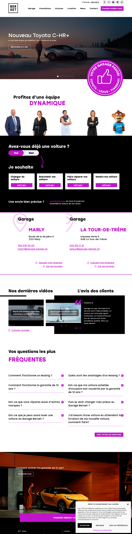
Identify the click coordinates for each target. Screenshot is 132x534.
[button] (128, 504)
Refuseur (100, 525)
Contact (94, 8)
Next (66, 334)
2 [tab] (60, 76)
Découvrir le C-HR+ (19, 47)
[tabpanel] (66, 48)
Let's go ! (21, 185)
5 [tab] (67, 76)
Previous (61, 334)
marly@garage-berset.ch (33, 253)
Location (71, 8)
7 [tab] (72, 76)
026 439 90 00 (26, 250)
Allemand (95, 2)
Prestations (45, 8)
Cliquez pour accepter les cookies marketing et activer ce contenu (26, 322)
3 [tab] (62, 76)
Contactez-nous (57, 201)
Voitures (59, 8)
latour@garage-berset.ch (85, 253)
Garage (31, 8)
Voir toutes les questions (109, 435)
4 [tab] (65, 76)
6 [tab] (70, 76)
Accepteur (85, 525)
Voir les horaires (54, 271)
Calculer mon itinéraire (50, 267)
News (82, 8)
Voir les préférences (118, 525)
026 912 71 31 (77, 250)
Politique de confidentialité (102, 530)
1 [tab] (57, 76)
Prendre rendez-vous (112, 8)
